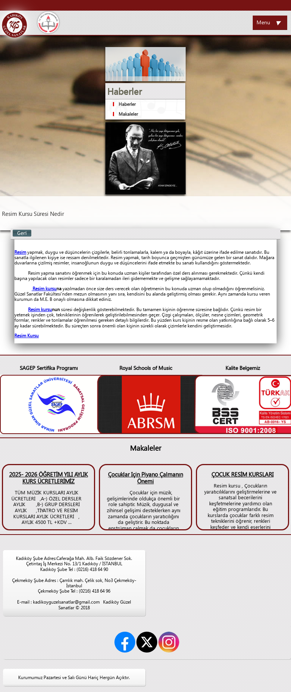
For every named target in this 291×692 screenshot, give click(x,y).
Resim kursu (43, 288)
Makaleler (128, 114)
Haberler (127, 104)
